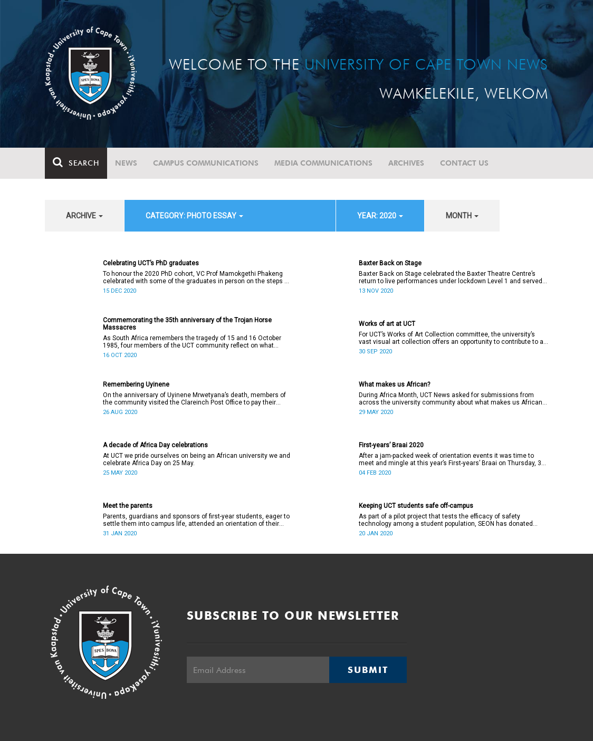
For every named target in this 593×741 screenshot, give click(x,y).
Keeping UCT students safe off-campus (416, 505)
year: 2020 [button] (380, 215)
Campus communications (206, 163)
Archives (406, 163)
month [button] (462, 215)
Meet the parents (127, 505)
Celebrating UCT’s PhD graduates (151, 263)
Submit (368, 670)
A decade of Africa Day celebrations (155, 445)
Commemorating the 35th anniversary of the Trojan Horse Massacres (187, 323)
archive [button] (84, 215)
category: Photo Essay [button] (194, 215)
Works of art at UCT (387, 324)
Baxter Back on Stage (390, 263)
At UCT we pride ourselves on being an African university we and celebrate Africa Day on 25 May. (196, 459)
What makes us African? (394, 384)
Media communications (323, 163)
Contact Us (464, 163)
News (126, 163)
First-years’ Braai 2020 (391, 445)
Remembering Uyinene (136, 384)
